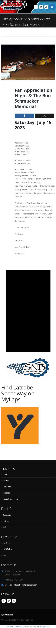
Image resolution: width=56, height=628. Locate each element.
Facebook (3, 601)
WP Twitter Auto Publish (16, 626)
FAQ (4, 527)
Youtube (14, 601)
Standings (7, 487)
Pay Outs (6, 543)
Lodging (6, 521)
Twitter (9, 601)
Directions (7, 515)
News (5, 474)
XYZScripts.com (43, 626)
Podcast (6, 493)
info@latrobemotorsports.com (23, 585)
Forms (5, 555)
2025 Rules (7, 549)
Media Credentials (10, 499)
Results (6, 480)
